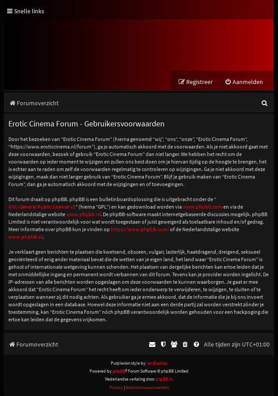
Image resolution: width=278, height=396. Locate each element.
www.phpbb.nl (83, 214)
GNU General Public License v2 (41, 206)
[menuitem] (244, 82)
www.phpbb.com (202, 206)
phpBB (119, 371)
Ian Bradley (157, 363)
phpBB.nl (164, 379)
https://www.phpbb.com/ (140, 229)
